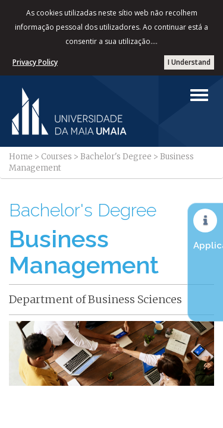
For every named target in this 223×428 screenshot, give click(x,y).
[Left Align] (199, 95)
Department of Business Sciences (95, 299)
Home (21, 157)
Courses (56, 157)
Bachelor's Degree (116, 157)
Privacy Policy (35, 62)
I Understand (189, 62)
